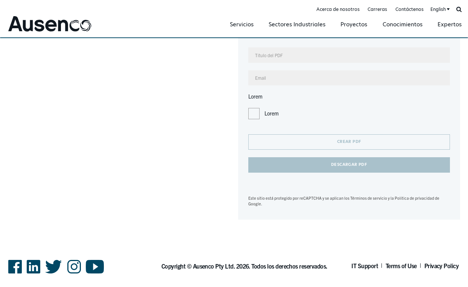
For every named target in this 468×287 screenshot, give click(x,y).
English (438, 9)
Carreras (377, 9)
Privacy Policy (441, 265)
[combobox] (439, 9)
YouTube (95, 272)
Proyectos (353, 24)
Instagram (74, 272)
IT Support (364, 265)
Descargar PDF (349, 164)
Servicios (242, 24)
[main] (234, 128)
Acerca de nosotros (338, 9)
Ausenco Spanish (27, 32)
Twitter (53, 272)
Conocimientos (402, 24)
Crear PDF (349, 141)
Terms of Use (401, 265)
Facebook (15, 272)
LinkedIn (33, 272)
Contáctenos (409, 9)
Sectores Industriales (297, 24)
